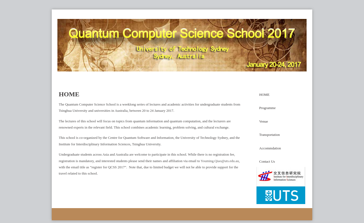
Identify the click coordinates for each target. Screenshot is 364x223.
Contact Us (267, 161)
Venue (263, 121)
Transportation (269, 135)
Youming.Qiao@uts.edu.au (220, 161)
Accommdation (270, 148)
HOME (264, 95)
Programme (267, 108)
